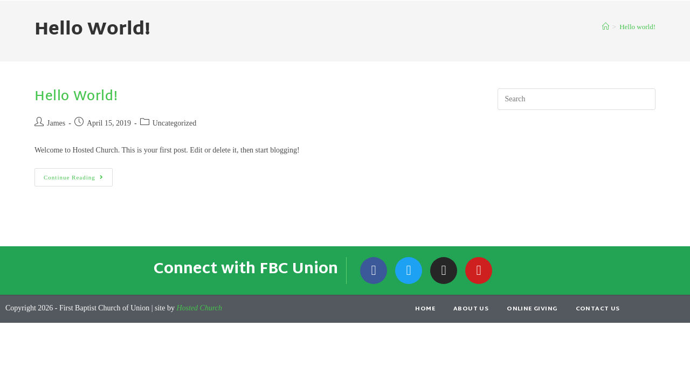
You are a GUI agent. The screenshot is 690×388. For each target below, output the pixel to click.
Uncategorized (175, 123)
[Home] (605, 27)
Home (425, 308)
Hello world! (637, 27)
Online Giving (532, 308)
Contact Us (598, 308)
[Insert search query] (577, 99)
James (56, 123)
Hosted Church (199, 308)
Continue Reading (78, 174)
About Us (470, 308)
